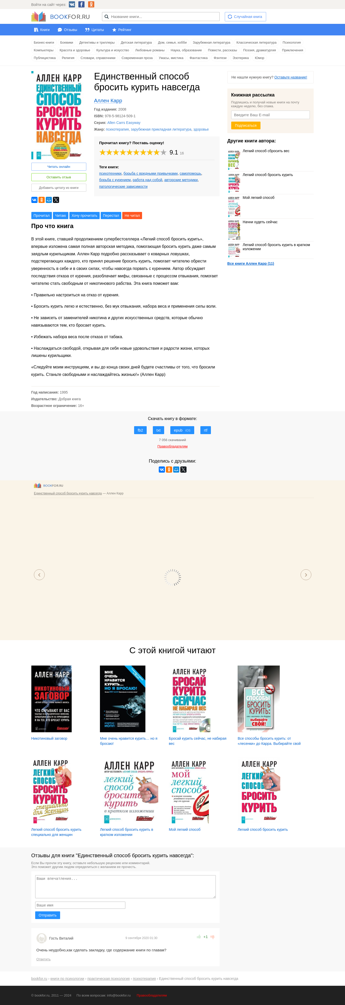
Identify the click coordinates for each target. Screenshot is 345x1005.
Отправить (48, 915)
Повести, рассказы (222, 50)
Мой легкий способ (250, 198)
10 (163, 152)
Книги (45, 30)
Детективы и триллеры (97, 42)
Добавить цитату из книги (59, 188)
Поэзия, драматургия (259, 50)
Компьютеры (44, 50)
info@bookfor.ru (118, 995)
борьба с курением (115, 180)
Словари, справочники (97, 58)
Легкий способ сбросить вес (258, 151)
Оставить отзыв (58, 177)
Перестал (111, 215)
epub (182, 430)
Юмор (259, 58)
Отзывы (70, 30)
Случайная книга (248, 17)
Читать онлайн (58, 167)
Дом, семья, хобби (172, 42)
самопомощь (190, 173)
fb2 (140, 430)
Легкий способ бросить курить (260, 175)
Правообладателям (152, 995)
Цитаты (97, 30)
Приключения (292, 50)
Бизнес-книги (44, 42)
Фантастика (199, 58)
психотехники (110, 173)
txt (158, 430)
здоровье (201, 129)
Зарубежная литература (211, 42)
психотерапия (117, 129)
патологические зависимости (123, 186)
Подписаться (246, 125)
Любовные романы (149, 50)
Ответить (43, 959)
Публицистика (45, 58)
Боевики (66, 42)
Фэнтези (220, 58)
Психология (292, 42)
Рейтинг (125, 30)
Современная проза (137, 58)
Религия (68, 58)
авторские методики (181, 180)
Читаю (60, 215)
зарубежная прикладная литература (161, 129)
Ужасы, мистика (171, 58)
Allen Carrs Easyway (124, 123)
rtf (205, 430)
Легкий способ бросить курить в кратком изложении (268, 247)
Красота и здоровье (75, 50)
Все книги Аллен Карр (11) (250, 263)
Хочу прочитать (84, 215)
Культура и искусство (112, 50)
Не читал (132, 215)
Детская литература (136, 42)
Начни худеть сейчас (252, 222)
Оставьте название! (290, 77)
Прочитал (42, 215)
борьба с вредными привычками (151, 173)
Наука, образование (186, 50)
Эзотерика (241, 58)
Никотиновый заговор (49, 738)
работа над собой (147, 180)
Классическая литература (256, 42)
